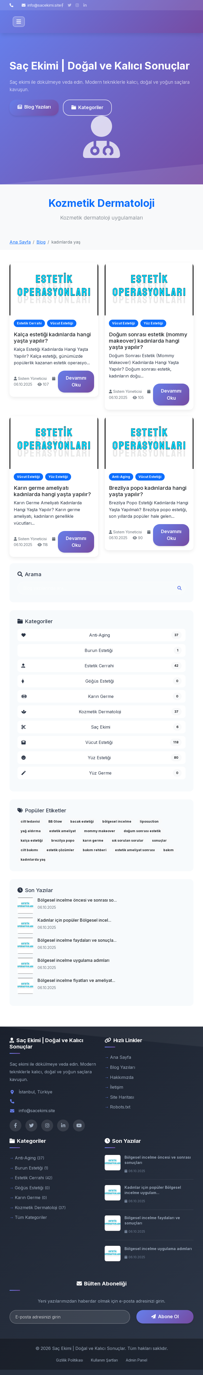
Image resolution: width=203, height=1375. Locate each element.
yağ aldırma (31, 831)
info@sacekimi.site (41, 5)
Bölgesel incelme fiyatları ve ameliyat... (76, 980)
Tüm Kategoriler (31, 1217)
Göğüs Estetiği (101, 681)
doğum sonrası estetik (142, 831)
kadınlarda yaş (33, 859)
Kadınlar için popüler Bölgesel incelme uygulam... (152, 1190)
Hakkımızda (121, 1077)
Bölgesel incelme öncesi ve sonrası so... (77, 900)
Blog (40, 242)
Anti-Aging (101, 635)
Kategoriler (87, 107)
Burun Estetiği (133, 650)
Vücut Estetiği (101, 742)
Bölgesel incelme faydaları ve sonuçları (152, 1220)
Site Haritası (122, 1097)
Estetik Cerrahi (101, 665)
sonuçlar (159, 840)
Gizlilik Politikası (69, 1360)
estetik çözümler (60, 850)
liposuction (149, 821)
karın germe (93, 840)
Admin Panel (136, 1360)
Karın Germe (101, 696)
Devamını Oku (76, 381)
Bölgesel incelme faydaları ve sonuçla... (77, 940)
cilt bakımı (29, 850)
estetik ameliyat (62, 831)
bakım (168, 850)
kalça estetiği (32, 840)
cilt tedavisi (30, 821)
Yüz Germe (101, 773)
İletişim (116, 1087)
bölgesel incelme (116, 821)
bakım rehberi (95, 850)
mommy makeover (99, 831)
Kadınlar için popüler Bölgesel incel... (74, 920)
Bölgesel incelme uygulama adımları (73, 960)
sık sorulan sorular (128, 840)
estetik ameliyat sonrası (135, 850)
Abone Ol (165, 1316)
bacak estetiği (82, 821)
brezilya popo (62, 840)
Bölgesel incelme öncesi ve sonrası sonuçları (157, 1160)
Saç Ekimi (101, 727)
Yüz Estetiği (101, 757)
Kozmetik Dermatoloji (101, 711)
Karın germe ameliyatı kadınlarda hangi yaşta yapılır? (52, 491)
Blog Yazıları (34, 107)
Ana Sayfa (20, 242)
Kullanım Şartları (104, 1360)
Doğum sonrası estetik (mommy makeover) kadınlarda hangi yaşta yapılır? (148, 340)
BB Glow (55, 821)
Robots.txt (120, 1107)
